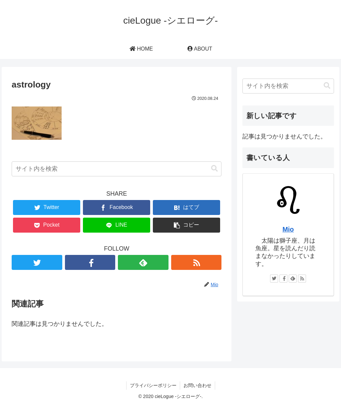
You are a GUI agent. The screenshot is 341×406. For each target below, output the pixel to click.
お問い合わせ (197, 385)
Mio (288, 229)
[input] (116, 168)
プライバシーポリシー (153, 385)
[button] (214, 168)
